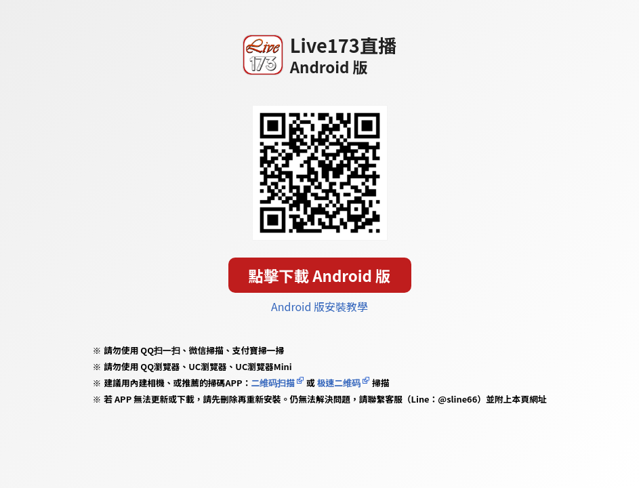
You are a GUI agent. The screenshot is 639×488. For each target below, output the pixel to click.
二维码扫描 (273, 382)
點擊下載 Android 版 (320, 275)
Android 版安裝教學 (319, 306)
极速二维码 (338, 382)
